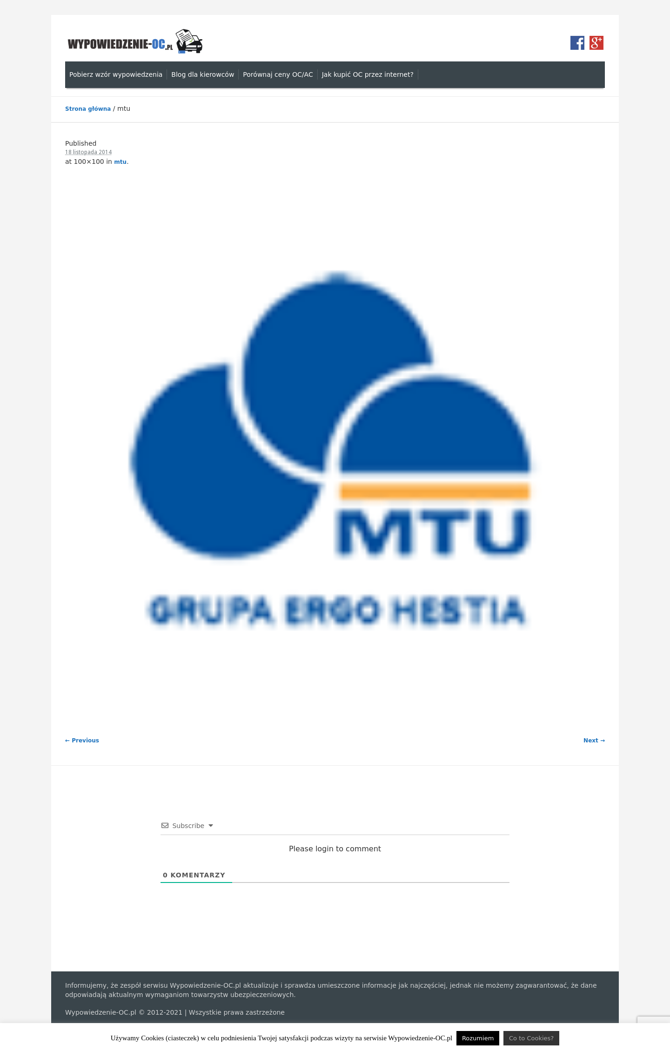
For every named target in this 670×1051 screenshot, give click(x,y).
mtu (120, 162)
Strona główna (88, 109)
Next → (594, 740)
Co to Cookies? (531, 1038)
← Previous (82, 740)
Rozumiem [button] (478, 1038)
